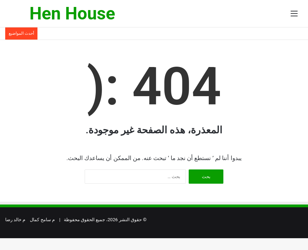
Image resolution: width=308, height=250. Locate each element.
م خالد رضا (15, 219)
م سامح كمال (42, 219)
